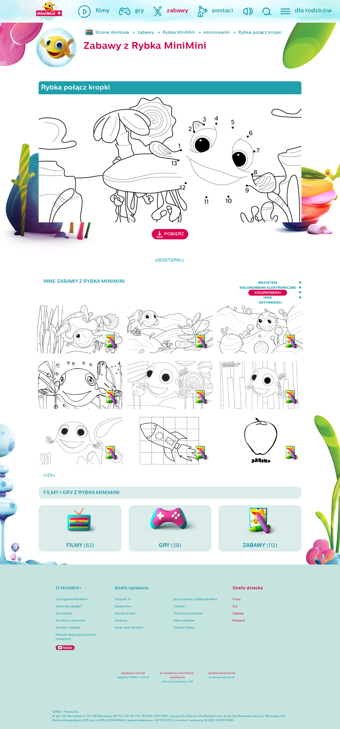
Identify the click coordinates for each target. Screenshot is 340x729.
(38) (170, 514)
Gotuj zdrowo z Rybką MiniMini (195, 585)
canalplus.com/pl (133, 659)
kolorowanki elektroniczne (178, 282)
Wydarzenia (123, 592)
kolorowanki (216, 32)
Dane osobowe (184, 606)
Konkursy (121, 606)
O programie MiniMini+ (72, 585)
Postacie (239, 606)
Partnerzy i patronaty (70, 606)
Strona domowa (112, 32)
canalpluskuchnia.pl (221, 659)
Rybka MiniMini (178, 32)
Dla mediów (64, 599)
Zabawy (238, 599)
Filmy (237, 585)
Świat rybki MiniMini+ (130, 614)
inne (265, 282)
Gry (235, 592)
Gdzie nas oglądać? (69, 592)
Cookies (179, 592)
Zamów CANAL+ (185, 614)
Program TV (123, 585)
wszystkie (132, 282)
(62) (80, 514)
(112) (260, 514)
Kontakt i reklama (68, 614)
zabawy (146, 32)
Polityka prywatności (188, 599)
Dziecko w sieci (125, 599)
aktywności (289, 282)
